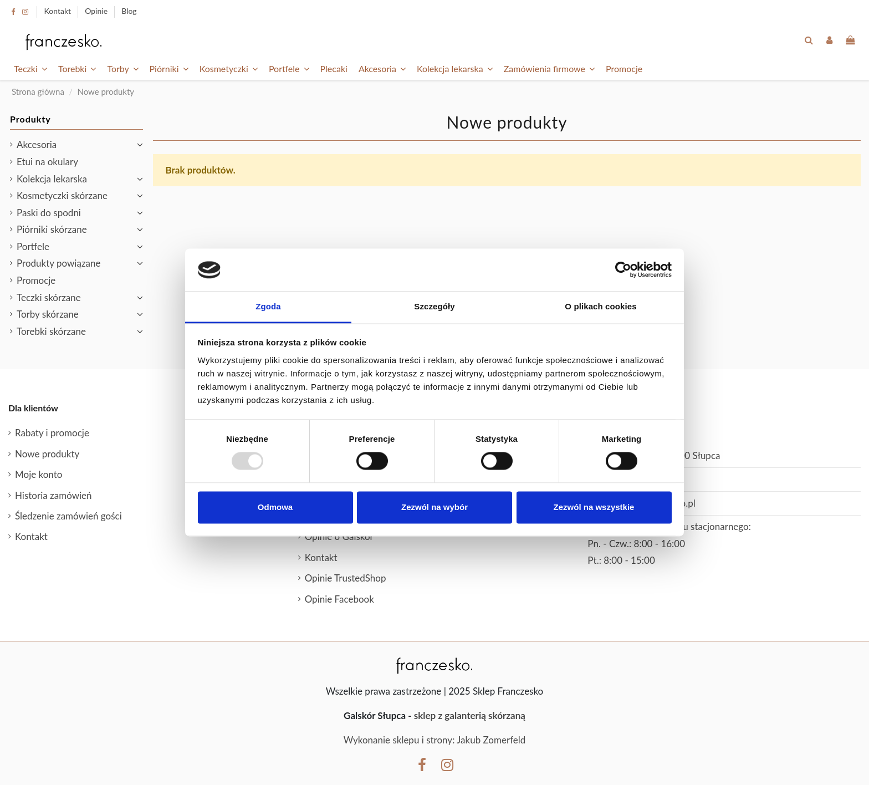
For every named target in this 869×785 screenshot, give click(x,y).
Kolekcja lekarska (52, 179)
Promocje (36, 280)
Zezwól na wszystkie (594, 507)
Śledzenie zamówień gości (68, 516)
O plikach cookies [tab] (600, 306)
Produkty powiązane (58, 263)
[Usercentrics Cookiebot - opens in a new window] (623, 270)
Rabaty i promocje (52, 433)
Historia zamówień (53, 495)
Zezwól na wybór (434, 507)
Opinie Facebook (339, 599)
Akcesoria (37, 144)
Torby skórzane (48, 314)
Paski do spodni (49, 212)
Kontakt (58, 11)
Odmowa (275, 507)
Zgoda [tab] (268, 306)
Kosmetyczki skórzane (62, 195)
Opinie (97, 11)
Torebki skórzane (51, 331)
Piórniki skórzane (52, 229)
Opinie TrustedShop (345, 578)
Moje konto (38, 474)
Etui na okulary (47, 161)
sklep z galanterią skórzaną (469, 715)
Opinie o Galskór (339, 536)
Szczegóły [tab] (434, 306)
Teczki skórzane (49, 297)
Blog (128, 11)
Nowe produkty (47, 454)
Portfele (33, 246)
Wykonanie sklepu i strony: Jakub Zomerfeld (435, 740)
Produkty (30, 119)
